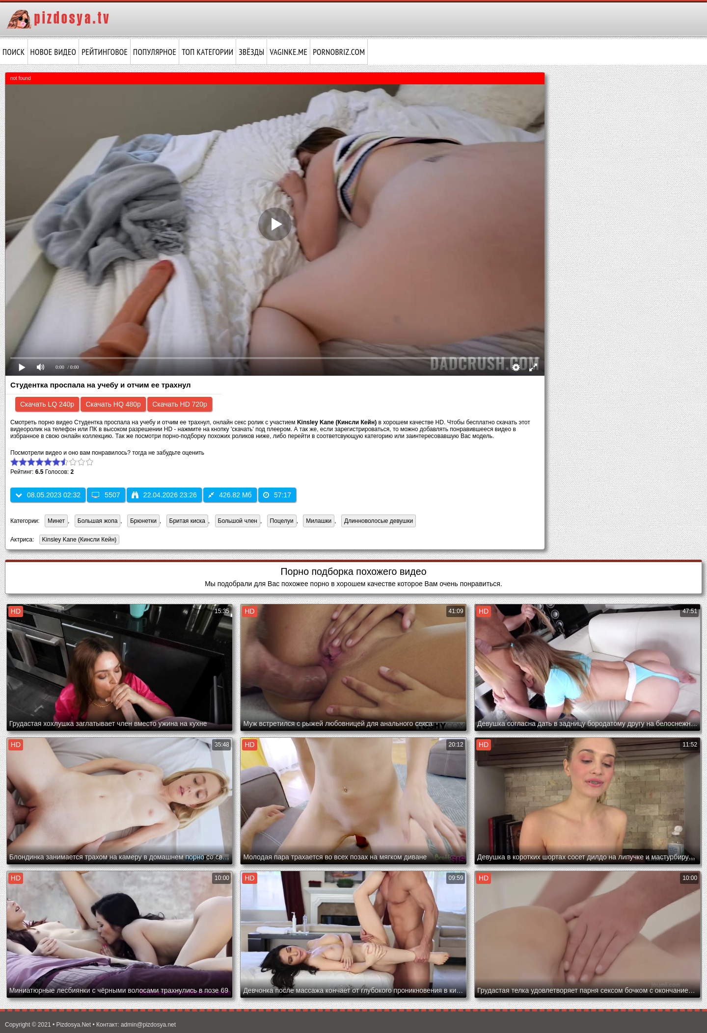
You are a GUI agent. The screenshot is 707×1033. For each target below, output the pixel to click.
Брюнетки (143, 520)
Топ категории (207, 52)
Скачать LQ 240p (47, 404)
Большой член (237, 520)
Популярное (154, 52)
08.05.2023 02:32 (48, 495)
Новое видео (53, 52)
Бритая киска (187, 520)
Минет (56, 520)
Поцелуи (282, 520)
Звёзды (251, 52)
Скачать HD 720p (179, 404)
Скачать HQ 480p (112, 404)
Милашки (318, 520)
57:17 (277, 495)
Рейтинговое (105, 52)
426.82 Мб (229, 495)
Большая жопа (98, 520)
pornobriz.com (339, 52)
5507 (106, 495)
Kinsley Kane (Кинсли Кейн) (78, 540)
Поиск (13, 52)
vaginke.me (288, 52)
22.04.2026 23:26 (164, 495)
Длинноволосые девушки (378, 520)
